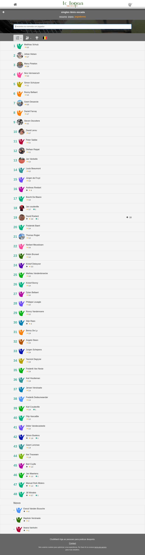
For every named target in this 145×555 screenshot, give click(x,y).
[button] (18, 38)
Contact (72, 543)
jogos (71, 16)
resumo (63, 16)
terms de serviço (101, 547)
